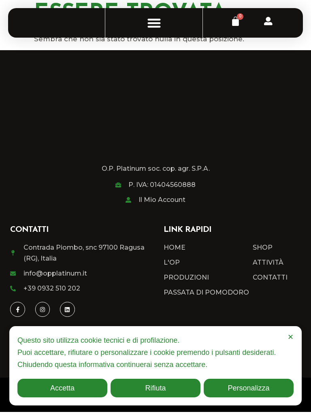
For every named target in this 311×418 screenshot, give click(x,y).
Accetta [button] (62, 388)
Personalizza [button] (248, 388)
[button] (154, 26)
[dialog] (155, 365)
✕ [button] (291, 337)
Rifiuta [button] (155, 388)
